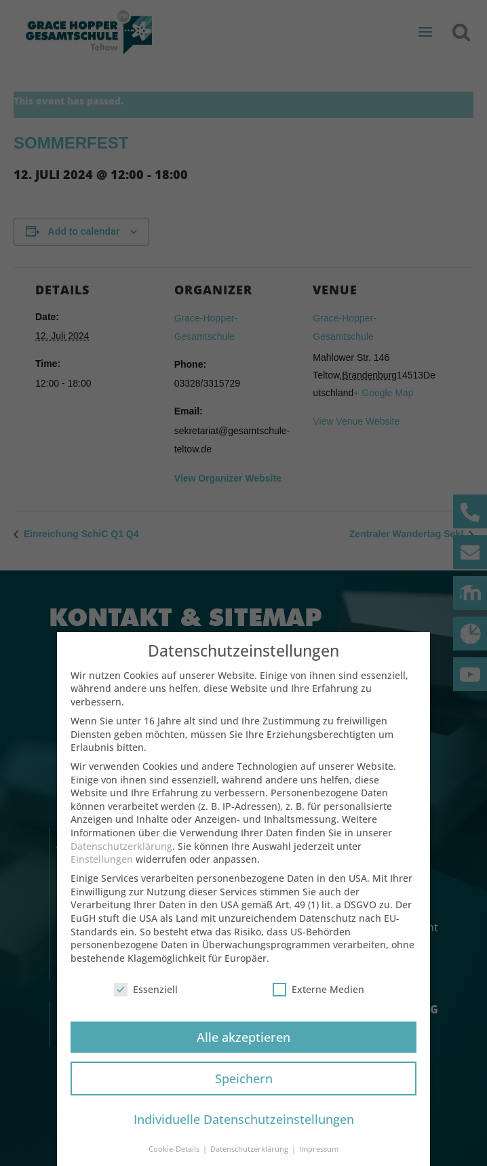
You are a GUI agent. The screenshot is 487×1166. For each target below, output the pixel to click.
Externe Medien (318, 1000)
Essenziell (146, 1000)
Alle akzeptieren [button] (243, 1047)
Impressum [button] (318, 1160)
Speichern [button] (244, 1089)
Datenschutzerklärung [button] (250, 1160)
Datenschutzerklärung (121, 857)
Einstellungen (102, 869)
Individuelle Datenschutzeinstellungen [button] (244, 1130)
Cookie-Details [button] (175, 1160)
